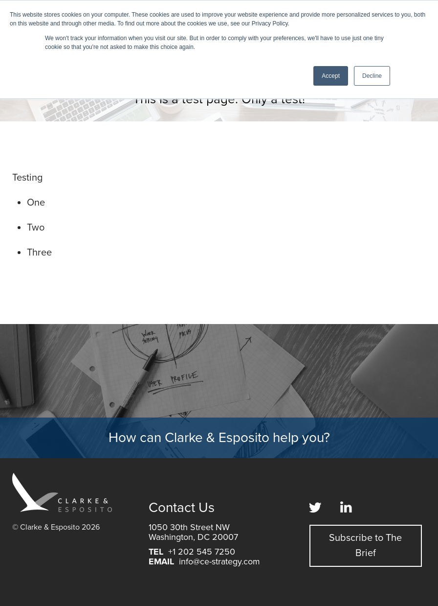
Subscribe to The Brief (365, 545)
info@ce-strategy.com (219, 561)
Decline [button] (372, 75)
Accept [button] (331, 75)
